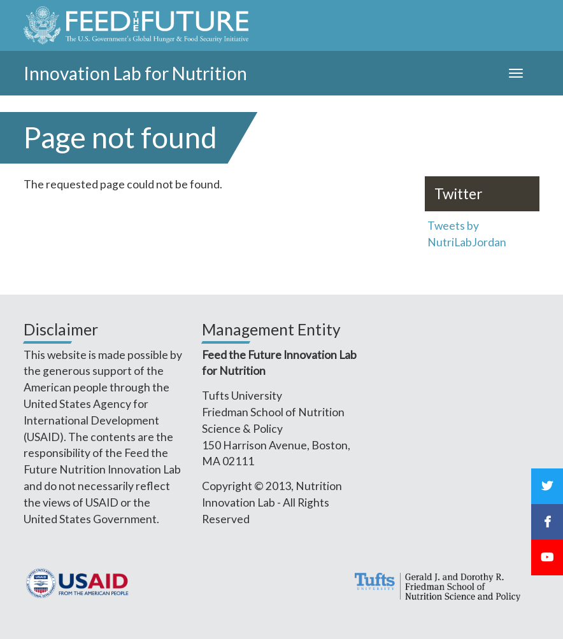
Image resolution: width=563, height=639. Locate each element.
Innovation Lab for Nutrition (135, 73)
